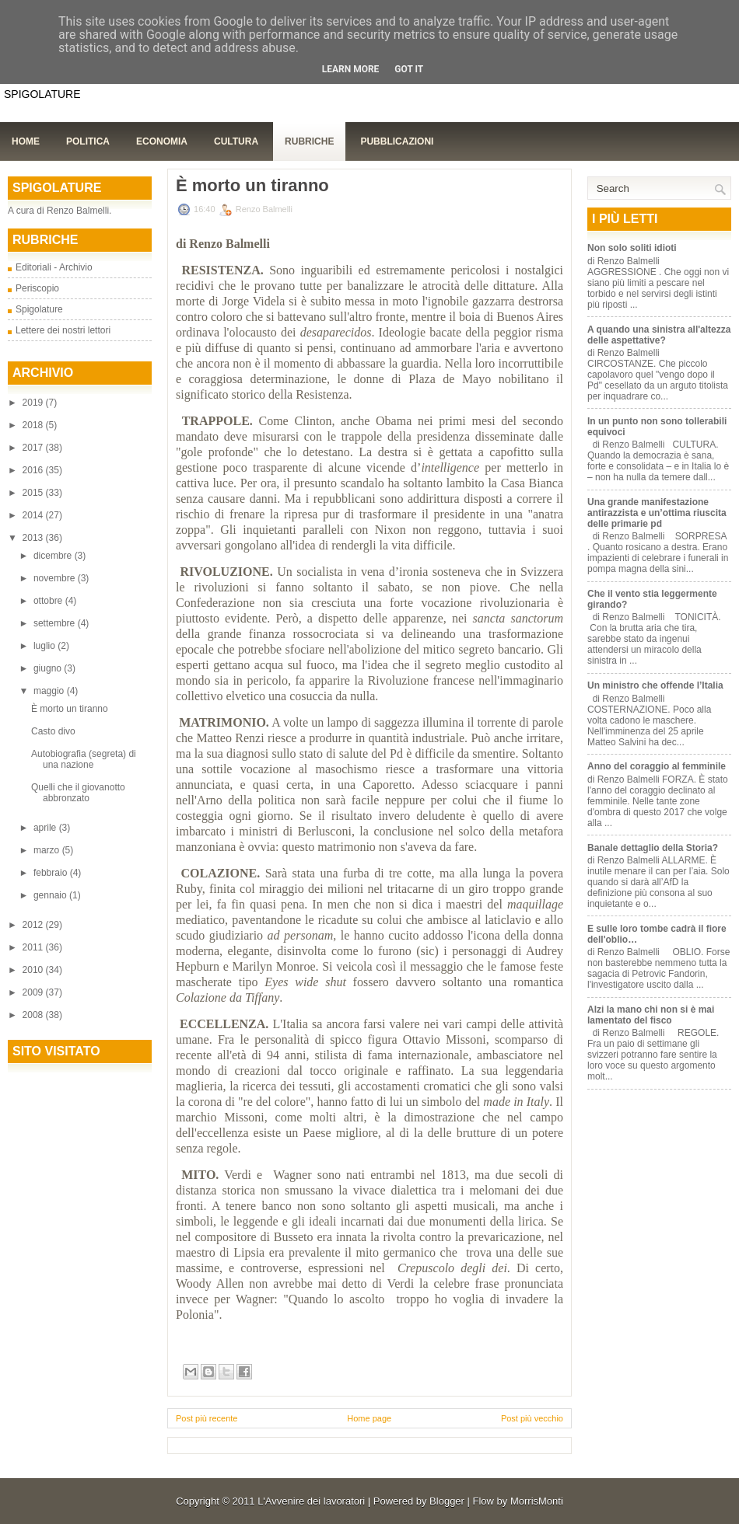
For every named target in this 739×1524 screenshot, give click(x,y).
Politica (88, 141)
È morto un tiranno (69, 708)
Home (26, 141)
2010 (34, 969)
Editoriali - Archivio (54, 267)
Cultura (236, 141)
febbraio (51, 872)
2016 (34, 470)
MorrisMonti (536, 1501)
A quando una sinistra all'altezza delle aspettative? (658, 335)
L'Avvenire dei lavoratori (311, 1501)
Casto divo (53, 731)
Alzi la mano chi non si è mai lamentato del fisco (650, 1015)
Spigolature (39, 309)
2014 (34, 515)
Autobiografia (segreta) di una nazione (83, 759)
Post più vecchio (532, 1418)
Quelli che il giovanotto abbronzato (78, 793)
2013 (34, 537)
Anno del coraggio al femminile (656, 766)
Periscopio (37, 288)
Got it (408, 69)
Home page (369, 1418)
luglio (45, 645)
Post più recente (207, 1418)
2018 (34, 425)
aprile (46, 827)
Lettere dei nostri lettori (63, 330)
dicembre (54, 555)
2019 (34, 402)
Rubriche (309, 141)
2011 (34, 947)
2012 (34, 924)
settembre (55, 623)
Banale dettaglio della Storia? (652, 847)
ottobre (49, 600)
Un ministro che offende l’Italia (655, 685)
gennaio (51, 895)
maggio (50, 690)
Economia (161, 141)
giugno (48, 668)
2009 (34, 992)
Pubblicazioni (396, 141)
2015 (34, 492)
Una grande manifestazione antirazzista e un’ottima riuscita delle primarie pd (657, 513)
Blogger (446, 1501)
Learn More (351, 69)
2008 (34, 1015)
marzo (47, 850)
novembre (55, 578)
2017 (34, 447)
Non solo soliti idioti (632, 247)
